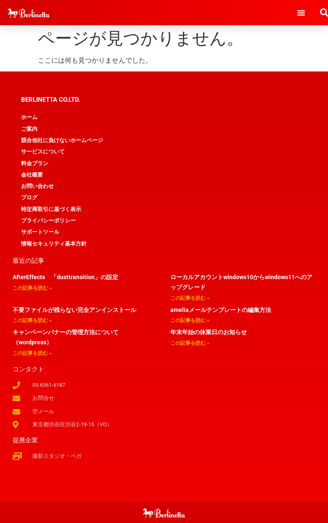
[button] (301, 12)
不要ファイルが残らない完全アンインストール (74, 309)
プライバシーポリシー (48, 221)
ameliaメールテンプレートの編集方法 (220, 309)
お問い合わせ (37, 186)
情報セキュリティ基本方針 (54, 244)
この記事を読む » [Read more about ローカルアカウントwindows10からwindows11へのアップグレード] (189, 298)
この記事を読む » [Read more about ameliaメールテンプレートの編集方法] (189, 320)
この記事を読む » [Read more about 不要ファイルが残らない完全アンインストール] (32, 320)
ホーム (29, 117)
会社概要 (32, 175)
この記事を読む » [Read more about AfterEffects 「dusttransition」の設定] (32, 288)
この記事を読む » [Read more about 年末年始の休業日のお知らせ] (189, 343)
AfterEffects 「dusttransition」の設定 (65, 277)
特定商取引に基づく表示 (51, 209)
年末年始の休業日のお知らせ (208, 332)
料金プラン (34, 163)
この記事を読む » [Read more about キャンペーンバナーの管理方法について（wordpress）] (32, 353)
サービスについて (43, 152)
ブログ (29, 197)
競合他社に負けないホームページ (62, 140)
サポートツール (40, 232)
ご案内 (29, 129)
